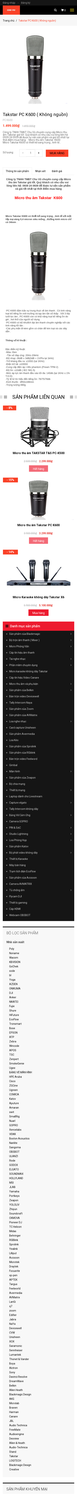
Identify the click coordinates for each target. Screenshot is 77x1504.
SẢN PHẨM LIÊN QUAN (38, 397)
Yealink (13, 1248)
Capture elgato (40, 802)
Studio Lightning (40, 833)
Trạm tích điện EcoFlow (22, 871)
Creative (14, 1469)
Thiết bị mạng (40, 790)
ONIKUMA (14, 988)
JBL (11, 1420)
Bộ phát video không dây (40, 852)
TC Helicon (15, 1226)
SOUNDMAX (16, 1173)
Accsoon (14, 1257)
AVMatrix (14, 1297)
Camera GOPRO (18, 821)
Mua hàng (57, 153)
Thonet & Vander (19, 1359)
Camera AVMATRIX (20, 883)
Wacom (13, 957)
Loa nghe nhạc (40, 721)
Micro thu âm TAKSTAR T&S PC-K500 (38, 453)
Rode (12, 1160)
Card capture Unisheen (22, 727)
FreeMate (14, 1429)
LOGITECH (15, 1460)
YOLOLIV (14, 1204)
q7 (10, 1306)
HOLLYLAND (16, 1178)
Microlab (14, 1403)
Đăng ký (25, 2)
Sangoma (15, 1147)
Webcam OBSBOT (19, 915)
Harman (14, 1412)
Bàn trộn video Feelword (23, 758)
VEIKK (12, 1134)
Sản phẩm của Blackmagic (40, 633)
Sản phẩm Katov (18, 846)
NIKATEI (13, 1001)
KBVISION (14, 962)
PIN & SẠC (40, 827)
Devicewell (15, 1328)
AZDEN (13, 984)
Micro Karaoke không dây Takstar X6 (38, 597)
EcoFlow (14, 1019)
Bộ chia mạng (17, 783)
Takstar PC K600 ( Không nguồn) (35, 114)
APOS (12, 1050)
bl (10, 975)
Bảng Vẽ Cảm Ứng (40, 815)
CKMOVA (14, 1217)
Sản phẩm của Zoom (21, 708)
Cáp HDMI (14, 908)
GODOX (13, 1165)
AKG (11, 1398)
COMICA (14, 1094)
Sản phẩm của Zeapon (22, 777)
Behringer (15, 1235)
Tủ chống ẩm (40, 890)
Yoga (12, 979)
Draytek (13, 1266)
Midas (12, 1231)
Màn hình (40, 771)
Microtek (14, 1262)
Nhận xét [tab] (40, 171)
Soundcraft (16, 1213)
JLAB (12, 1187)
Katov (12, 1098)
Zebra (12, 1041)
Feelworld (14, 1288)
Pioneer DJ (15, 1222)
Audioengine (16, 1434)
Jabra (12, 1319)
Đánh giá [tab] (57, 171)
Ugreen (13, 1090)
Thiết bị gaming (18, 902)
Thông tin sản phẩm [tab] (17, 171)
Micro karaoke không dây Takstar (28, 671)
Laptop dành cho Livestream (25, 796)
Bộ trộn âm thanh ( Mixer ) (40, 640)
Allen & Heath (17, 1442)
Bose (12, 1028)
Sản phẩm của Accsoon (23, 877)
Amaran (14, 1107)
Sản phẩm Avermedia (22, 733)
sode (12, 970)
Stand (12, 1451)
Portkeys (14, 1195)
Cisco (12, 1081)
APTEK (13, 1279)
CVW (12, 1332)
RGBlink (13, 1240)
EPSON (13, 1032)
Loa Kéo (13, 740)
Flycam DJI (15, 896)
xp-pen (13, 1275)
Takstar (13, 1456)
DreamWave (16, 1381)
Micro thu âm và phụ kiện (40, 683)
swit (11, 1112)
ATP (11, 1037)
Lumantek (15, 1354)
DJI (11, 992)
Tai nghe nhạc (40, 658)
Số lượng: (8, 152)
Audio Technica (18, 1425)
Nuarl (12, 1120)
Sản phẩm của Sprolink (22, 746)
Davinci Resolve (18, 1376)
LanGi (12, 1301)
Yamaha (14, 1191)
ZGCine (13, 1085)
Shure (12, 1010)
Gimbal (13, 765)
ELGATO (14, 1169)
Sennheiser (16, 1350)
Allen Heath (16, 1390)
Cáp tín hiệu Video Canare (24, 677)
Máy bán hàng (17, 865)
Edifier (13, 1315)
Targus (13, 1284)
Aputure (14, 1103)
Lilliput (13, 1253)
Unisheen (14, 1337)
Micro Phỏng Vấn (40, 646)
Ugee (12, 1067)
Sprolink (14, 1244)
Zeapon (13, 1200)
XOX (11, 1341)
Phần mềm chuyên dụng (40, 665)
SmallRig (14, 1116)
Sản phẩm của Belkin (40, 690)
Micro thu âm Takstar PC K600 (38, 525)
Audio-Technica (18, 1447)
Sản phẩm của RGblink (22, 752)
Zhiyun (13, 1209)
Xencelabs (15, 1129)
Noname (14, 953)
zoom (12, 1310)
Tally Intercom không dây (23, 808)
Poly (11, 948)
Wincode (14, 1045)
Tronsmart (15, 1023)
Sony (12, 1372)
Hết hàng (38, 469)
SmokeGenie (16, 1063)
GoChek (13, 966)
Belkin (12, 1385)
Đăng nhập (11, 3)
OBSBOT (14, 1151)
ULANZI (13, 1156)
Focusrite (14, 1270)
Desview (14, 1438)
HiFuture (14, 1015)
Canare (13, 1416)
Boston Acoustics (19, 1138)
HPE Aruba (15, 1076)
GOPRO (13, 1125)
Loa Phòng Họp (40, 840)
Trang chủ (8, 20)
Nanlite (13, 1142)
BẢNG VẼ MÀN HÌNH (20, 1072)
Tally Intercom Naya (20, 702)
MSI (11, 1182)
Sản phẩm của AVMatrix (23, 715)
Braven (13, 1407)
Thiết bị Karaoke (18, 858)
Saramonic (15, 1345)
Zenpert (14, 1059)
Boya (12, 1363)
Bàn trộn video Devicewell (24, 696)
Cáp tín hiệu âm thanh (22, 652)
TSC (11, 1054)
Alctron (13, 1367)
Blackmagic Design (20, 1394)
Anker (12, 997)
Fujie (12, 1006)
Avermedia (15, 1292)
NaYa (12, 1323)
